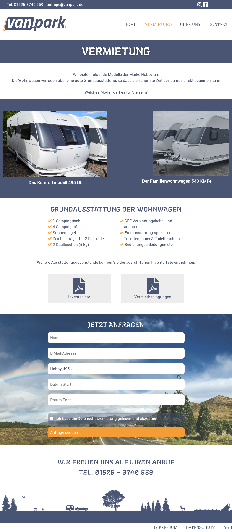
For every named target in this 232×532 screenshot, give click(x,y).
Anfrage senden (64, 432)
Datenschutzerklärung (97, 418)
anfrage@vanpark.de (65, 4)
